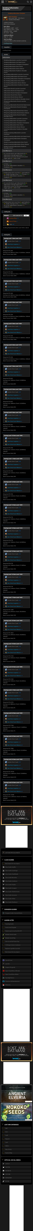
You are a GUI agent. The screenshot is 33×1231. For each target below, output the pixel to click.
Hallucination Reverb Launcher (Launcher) (15, 88)
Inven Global (12, 2)
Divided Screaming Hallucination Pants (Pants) (16, 142)
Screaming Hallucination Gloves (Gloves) (14, 127)
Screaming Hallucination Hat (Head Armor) (15, 120)
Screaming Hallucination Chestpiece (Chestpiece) (16, 123)
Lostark (7, 2)
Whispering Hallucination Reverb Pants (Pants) (16, 110)
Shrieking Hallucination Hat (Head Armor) (14, 62)
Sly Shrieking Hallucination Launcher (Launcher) (16, 74)
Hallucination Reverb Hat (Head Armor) (14, 90)
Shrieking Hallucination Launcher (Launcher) (15, 60)
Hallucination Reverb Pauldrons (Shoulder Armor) (17, 99)
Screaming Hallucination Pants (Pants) (13, 125)
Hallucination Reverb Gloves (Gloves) (13, 97)
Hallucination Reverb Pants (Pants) (13, 95)
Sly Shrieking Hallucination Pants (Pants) (14, 80)
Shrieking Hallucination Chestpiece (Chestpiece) (16, 64)
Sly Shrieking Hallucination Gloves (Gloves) (15, 83)
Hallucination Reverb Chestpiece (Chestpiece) (15, 93)
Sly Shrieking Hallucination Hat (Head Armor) (15, 76)
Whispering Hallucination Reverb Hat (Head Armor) (17, 105)
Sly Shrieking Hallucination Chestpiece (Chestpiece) (17, 78)
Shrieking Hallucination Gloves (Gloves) (14, 68)
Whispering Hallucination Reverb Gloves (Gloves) (16, 113)
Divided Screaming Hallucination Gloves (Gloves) (16, 144)
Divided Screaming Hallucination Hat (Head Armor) (17, 136)
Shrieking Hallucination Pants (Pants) (13, 66)
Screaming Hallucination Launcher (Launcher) (16, 118)
